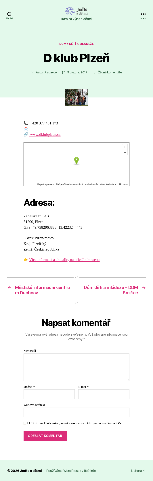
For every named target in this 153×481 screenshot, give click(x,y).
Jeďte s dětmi (31, 471)
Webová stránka (34, 405)
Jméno (29, 387)
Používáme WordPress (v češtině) (71, 471)
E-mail (83, 387)
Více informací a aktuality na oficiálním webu (64, 259)
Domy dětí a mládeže (76, 44)
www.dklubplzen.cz (45, 134)
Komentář (30, 351)
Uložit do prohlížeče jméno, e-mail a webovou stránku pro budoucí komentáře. (74, 423)
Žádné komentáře (110, 72)
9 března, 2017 (77, 72)
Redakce (51, 72)
